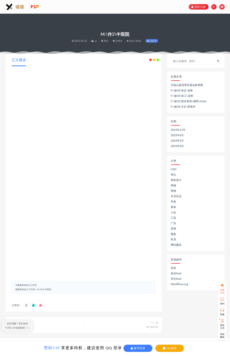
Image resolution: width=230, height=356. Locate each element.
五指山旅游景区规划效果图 (187, 85)
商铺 (173, 185)
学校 (173, 201)
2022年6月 (177, 135)
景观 (173, 228)
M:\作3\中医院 (44, 289)
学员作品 (176, 196)
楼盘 (173, 233)
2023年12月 (178, 129)
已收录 (152, 40)
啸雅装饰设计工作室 (25, 289)
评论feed (176, 278)
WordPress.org (179, 284)
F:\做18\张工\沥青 (182, 95)
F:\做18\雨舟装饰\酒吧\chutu (188, 101)
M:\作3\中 (152, 326)
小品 (173, 212)
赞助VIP (52, 348)
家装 (173, 206)
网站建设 (176, 244)
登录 (173, 267)
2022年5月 (177, 140)
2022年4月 (177, 146)
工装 (173, 217)
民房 (173, 239)
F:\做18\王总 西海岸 (183, 106)
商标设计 (176, 180)
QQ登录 (170, 348)
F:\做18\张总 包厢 (182, 90)
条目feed (176, 273)
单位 (173, 174)
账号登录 (138, 348)
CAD (173, 169)
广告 (173, 223)
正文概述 (19, 60)
